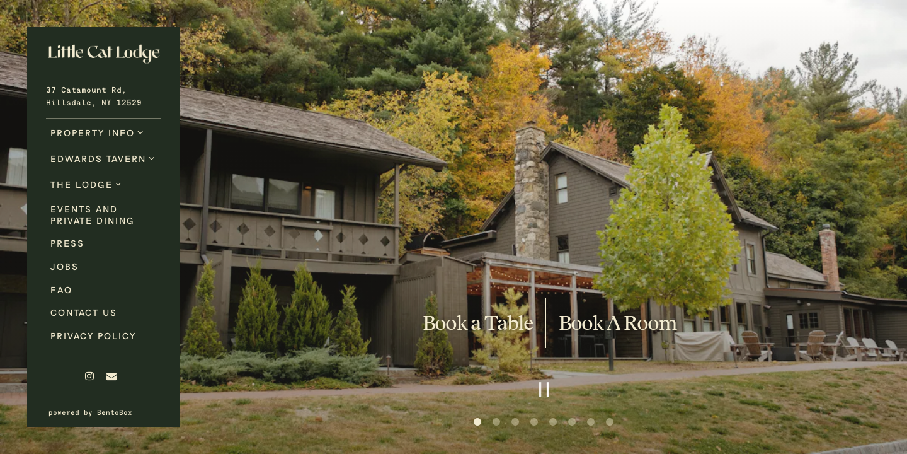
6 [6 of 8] (572, 422)
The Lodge (81, 184)
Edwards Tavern (98, 158)
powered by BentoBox (114, 411)
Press (67, 243)
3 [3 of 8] (515, 422)
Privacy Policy (93, 335)
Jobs (64, 266)
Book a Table (478, 322)
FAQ (61, 289)
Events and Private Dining (92, 214)
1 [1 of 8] (477, 422)
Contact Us (83, 312)
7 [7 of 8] (591, 422)
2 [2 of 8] (496, 422)
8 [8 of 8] (609, 422)
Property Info (92, 132)
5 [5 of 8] (553, 422)
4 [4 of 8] (534, 422)
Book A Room (617, 322)
